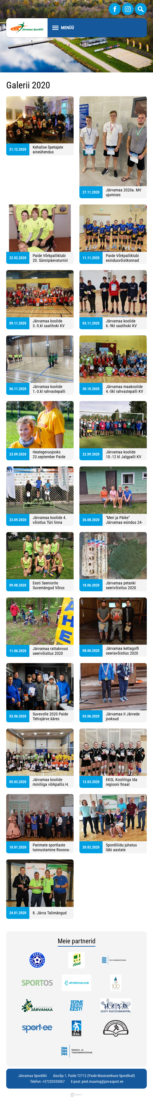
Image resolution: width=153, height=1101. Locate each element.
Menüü (67, 27)
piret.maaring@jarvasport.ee (102, 1081)
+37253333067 (53, 1081)
